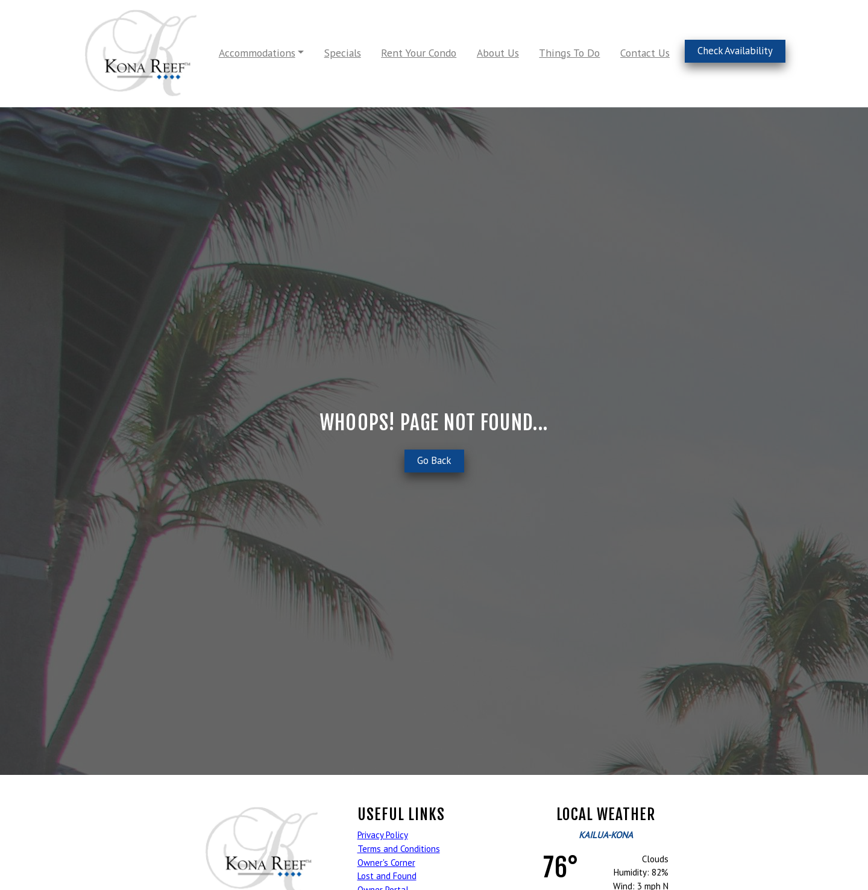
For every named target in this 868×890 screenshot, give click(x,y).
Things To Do (569, 53)
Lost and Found (387, 876)
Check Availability (735, 50)
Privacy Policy (382, 835)
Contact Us (645, 53)
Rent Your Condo (418, 53)
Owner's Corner (386, 862)
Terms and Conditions (398, 848)
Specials (342, 53)
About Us (498, 53)
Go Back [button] (434, 460)
